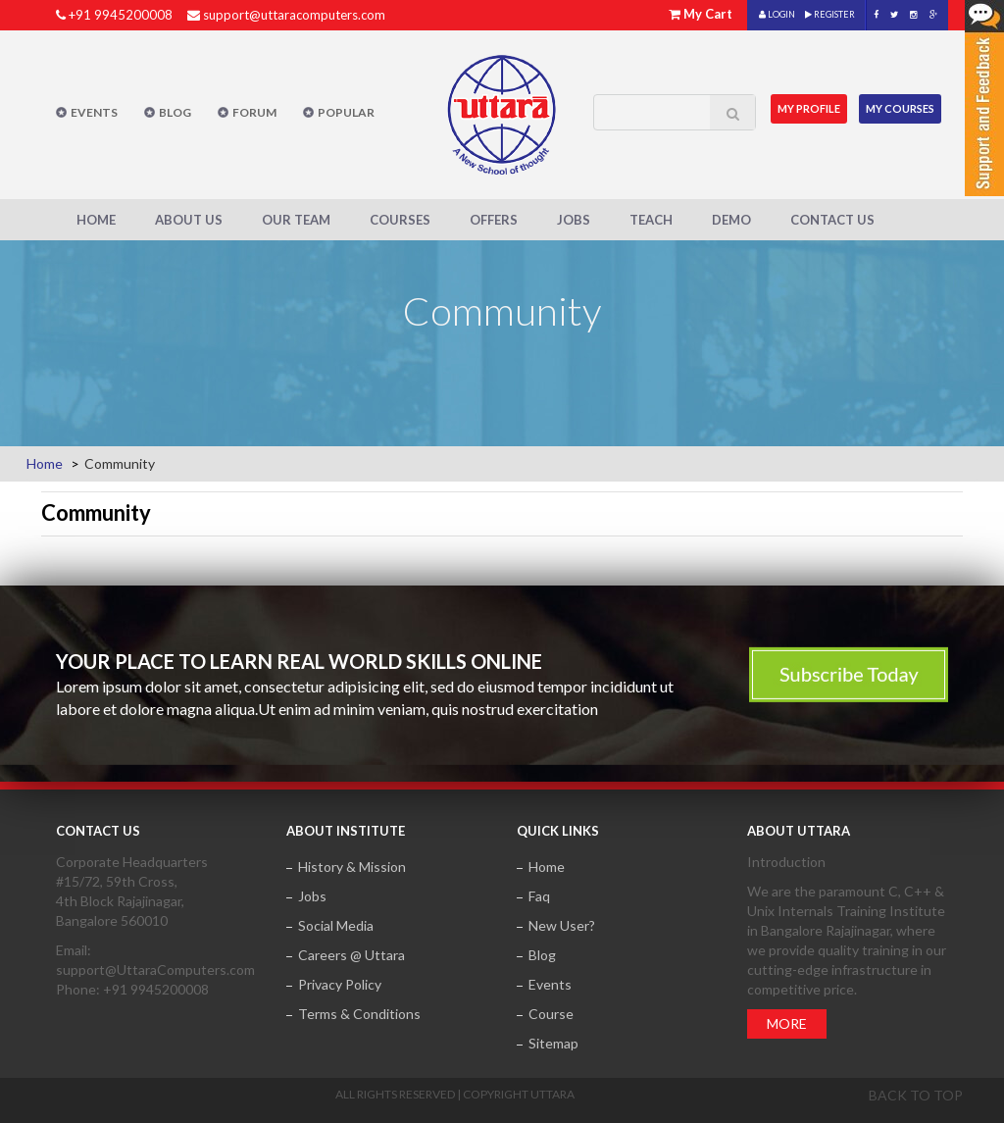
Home (96, 220)
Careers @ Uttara (351, 954)
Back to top (916, 1095)
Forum (254, 112)
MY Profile (809, 108)
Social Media (336, 925)
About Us (189, 220)
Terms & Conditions (359, 1013)
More (787, 1023)
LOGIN (777, 14)
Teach (651, 220)
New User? (561, 925)
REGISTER (830, 14)
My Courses (901, 108)
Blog (175, 112)
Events (94, 112)
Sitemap (553, 1043)
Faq (539, 896)
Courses (400, 220)
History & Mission (352, 866)
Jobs (573, 220)
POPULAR (346, 112)
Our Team (296, 220)
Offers (494, 220)
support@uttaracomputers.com (294, 15)
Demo (731, 220)
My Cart (707, 14)
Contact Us (832, 220)
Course (551, 1013)
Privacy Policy (339, 984)
